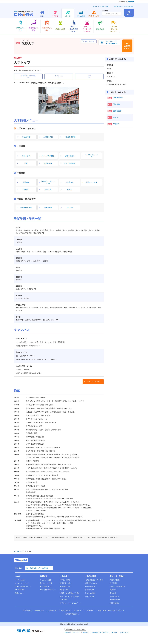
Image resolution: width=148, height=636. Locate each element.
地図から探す (64, 590)
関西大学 (116, 117)
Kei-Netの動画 (20, 590)
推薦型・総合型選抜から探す (69, 593)
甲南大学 (116, 124)
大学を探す (64, 576)
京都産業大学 (118, 98)
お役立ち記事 (89, 596)
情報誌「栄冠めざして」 (23, 586)
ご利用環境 (89, 610)
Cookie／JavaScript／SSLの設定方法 (109, 610)
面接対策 (113, 590)
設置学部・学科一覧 (28, 76)
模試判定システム (91, 583)
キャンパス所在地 (93, 381)
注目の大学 (63, 600)
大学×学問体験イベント (48, 590)
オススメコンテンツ (22, 583)
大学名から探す (65, 580)
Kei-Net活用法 (20, 580)
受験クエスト (19, 593)
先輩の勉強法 (114, 603)
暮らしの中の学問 (46, 583)
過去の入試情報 (90, 593)
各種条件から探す (66, 586)
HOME (18, 576)
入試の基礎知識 (90, 586)
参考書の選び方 (115, 600)
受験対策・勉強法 (117, 576)
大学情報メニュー (127, 47)
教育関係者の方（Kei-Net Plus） (124, 6)
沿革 (89, 76)
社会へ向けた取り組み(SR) (100, 632)
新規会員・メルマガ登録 (100, 6)
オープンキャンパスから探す (69, 596)
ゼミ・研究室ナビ (46, 586)
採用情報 (114, 632)
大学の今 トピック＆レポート (70, 603)
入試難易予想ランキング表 (94, 580)
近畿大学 (116, 104)
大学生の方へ (52, 610)
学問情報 (43, 576)
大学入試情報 (90, 576)
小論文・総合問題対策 (117, 586)
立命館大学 (117, 111)
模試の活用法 (114, 596)
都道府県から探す (66, 583)
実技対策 (113, 593)
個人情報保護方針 (71, 614)
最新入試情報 (89, 590)
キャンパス (59, 76)
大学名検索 (105, 10)
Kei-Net (18, 568)
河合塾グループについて (72, 632)
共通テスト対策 (115, 580)
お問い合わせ (65, 610)
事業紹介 (86, 632)
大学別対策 (113, 583)
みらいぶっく (44, 580)
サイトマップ (77, 610)
